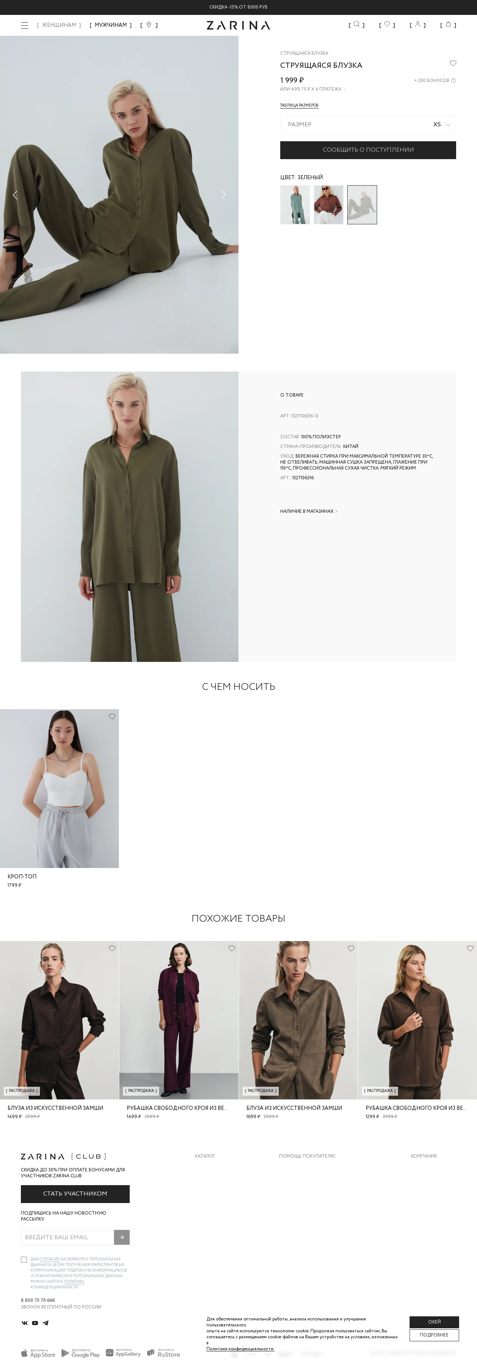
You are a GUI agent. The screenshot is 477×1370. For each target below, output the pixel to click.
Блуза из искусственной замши (55, 1108)
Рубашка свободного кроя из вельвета (185, 1108)
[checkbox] (24, 1260)
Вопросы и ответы (303, 1197)
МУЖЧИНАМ (111, 25)
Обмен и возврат (300, 1183)
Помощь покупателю (307, 1156)
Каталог (205, 1156)
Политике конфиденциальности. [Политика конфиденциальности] (240, 1349)
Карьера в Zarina (431, 1183)
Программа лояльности (310, 1212)
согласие (50, 1259)
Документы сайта (302, 1242)
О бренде (422, 1168)
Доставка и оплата (303, 1168)
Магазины (423, 1227)
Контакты (423, 1197)
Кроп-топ (22, 877)
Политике (74, 1282)
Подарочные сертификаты (313, 1227)
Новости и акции (433, 1212)
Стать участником (75, 1194)
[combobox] (368, 125)
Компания (424, 1156)
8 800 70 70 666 (38, 1301)
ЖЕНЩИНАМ (59, 25)
